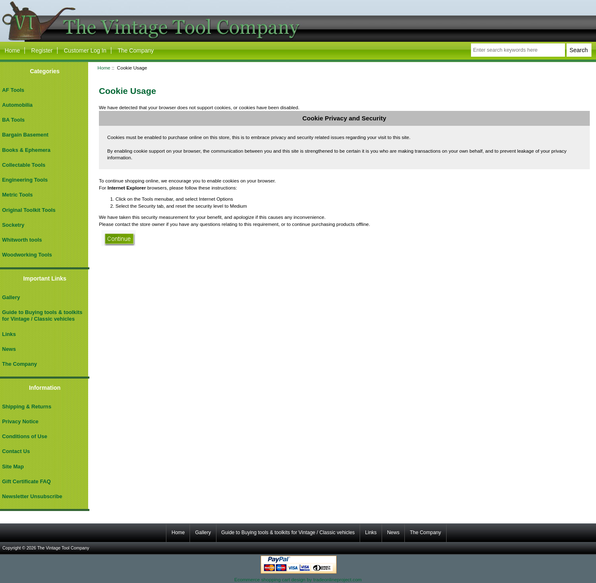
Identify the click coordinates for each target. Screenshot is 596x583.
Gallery (11, 297)
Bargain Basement (25, 135)
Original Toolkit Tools (28, 210)
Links (9, 334)
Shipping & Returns (26, 406)
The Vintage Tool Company (63, 548)
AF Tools (13, 90)
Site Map (13, 466)
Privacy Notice (20, 421)
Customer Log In (85, 50)
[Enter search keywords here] (518, 50)
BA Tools (13, 120)
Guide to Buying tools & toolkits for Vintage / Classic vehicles (42, 315)
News (9, 349)
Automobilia (17, 105)
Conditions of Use (24, 436)
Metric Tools (17, 195)
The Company (136, 50)
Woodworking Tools (27, 255)
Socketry (13, 225)
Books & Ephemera (26, 150)
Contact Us (16, 451)
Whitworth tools (22, 240)
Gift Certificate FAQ (26, 481)
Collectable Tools (24, 165)
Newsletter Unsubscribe (32, 496)
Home (12, 50)
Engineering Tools (25, 180)
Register (42, 50)
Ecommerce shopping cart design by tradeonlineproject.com (298, 579)
